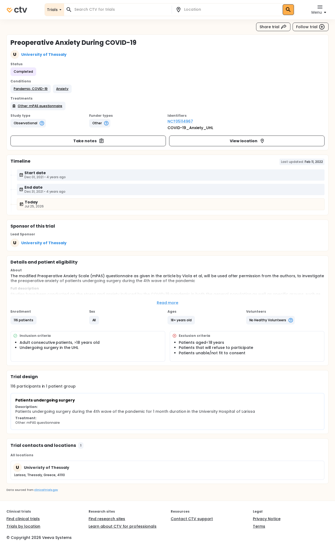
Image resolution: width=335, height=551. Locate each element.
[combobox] (121, 9)
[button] (30, 89)
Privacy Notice (267, 518)
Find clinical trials (23, 518)
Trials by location (23, 526)
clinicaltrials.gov (46, 490)
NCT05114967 (180, 121)
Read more (168, 302)
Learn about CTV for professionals (122, 526)
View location (247, 141)
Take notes (88, 141)
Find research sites (107, 518)
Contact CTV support (192, 518)
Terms (259, 526)
